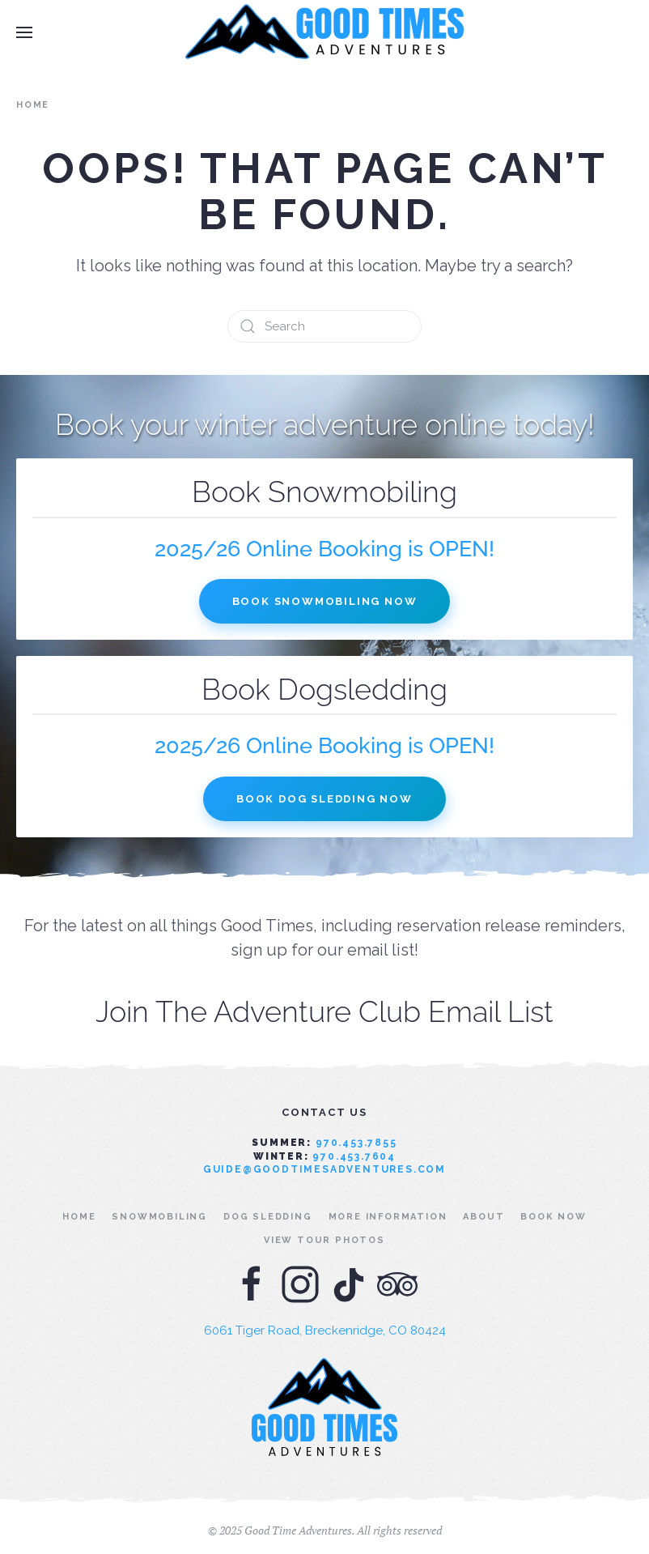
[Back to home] (324, 32)
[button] (24, 32)
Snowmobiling (159, 1216)
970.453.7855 (356, 1142)
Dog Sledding (267, 1216)
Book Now (553, 1216)
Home (78, 1216)
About (483, 1216)
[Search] (324, 326)
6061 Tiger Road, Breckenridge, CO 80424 (325, 1330)
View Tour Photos (324, 1240)
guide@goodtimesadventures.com (324, 1169)
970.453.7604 (354, 1156)
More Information (388, 1216)
